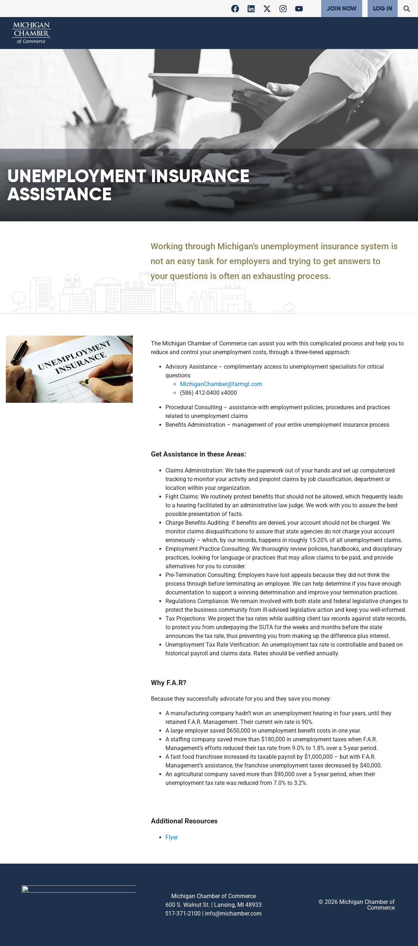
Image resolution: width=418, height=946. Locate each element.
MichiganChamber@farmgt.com (221, 384)
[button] (407, 9)
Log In (382, 8)
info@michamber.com (233, 913)
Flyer (171, 837)
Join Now (342, 8)
